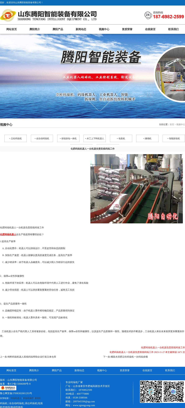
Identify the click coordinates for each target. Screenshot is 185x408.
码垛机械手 (28, 398)
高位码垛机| (31, 403)
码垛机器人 (16, 398)
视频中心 (104, 29)
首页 (172, 124)
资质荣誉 (127, 29)
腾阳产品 (58, 29)
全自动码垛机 (16, 403)
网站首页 (11, 29)
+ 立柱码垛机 (15, 138)
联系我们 (173, 29)
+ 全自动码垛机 (42, 138)
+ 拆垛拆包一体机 (68, 138)
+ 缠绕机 (147, 138)
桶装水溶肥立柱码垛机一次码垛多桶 (129, 357)
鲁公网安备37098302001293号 (16, 393)
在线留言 (150, 29)
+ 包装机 (121, 138)
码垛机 (3, 403)
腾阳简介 (34, 29)
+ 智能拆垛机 (173, 138)
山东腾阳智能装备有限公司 (22, 380)
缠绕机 (37, 398)
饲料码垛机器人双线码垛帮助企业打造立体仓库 (32, 357)
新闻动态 (81, 29)
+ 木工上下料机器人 (94, 138)
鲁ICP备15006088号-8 (19, 383)
